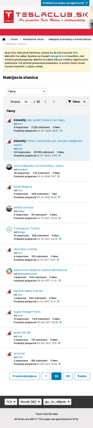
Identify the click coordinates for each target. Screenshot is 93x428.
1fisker (20, 211)
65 (68, 376)
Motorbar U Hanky (25, 249)
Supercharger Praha (27, 312)
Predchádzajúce (25, 376)
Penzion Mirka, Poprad (28, 291)
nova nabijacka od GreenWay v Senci (39, 166)
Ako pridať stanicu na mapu (46, 120)
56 (56, 376)
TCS (11, 402)
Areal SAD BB (22, 332)
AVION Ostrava (23, 207)
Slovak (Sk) (30, 402)
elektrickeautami (27, 273)
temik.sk (22, 169)
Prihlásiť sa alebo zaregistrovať (65, 3)
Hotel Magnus (23, 187)
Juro (19, 123)
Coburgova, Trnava (26, 228)
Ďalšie (82, 376)
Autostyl (19, 353)
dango (21, 232)
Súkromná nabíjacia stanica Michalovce (40, 270)
